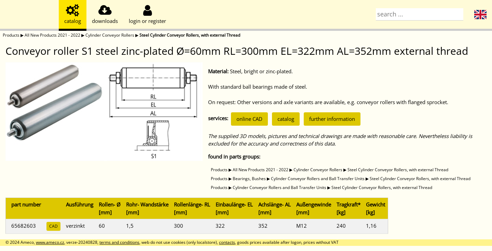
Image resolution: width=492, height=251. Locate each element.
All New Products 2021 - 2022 (52, 35)
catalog (285, 118)
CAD (53, 226)
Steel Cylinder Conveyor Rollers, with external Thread (189, 35)
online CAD (249, 118)
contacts (227, 242)
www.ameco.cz (50, 242)
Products (11, 35)
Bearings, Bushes (249, 178)
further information (332, 118)
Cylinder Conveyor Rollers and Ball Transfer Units (318, 178)
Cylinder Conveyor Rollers (109, 35)
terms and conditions (119, 242)
